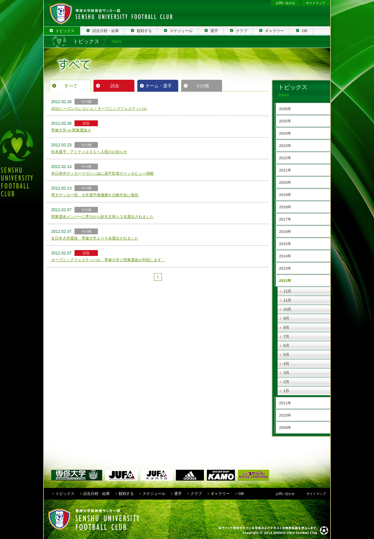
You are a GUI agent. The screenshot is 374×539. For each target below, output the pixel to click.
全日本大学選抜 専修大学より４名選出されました (94, 238)
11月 (287, 300)
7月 (286, 336)
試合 (114, 85)
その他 (202, 85)
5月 (286, 354)
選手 (178, 493)
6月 (286, 345)
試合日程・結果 (96, 493)
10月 (287, 309)
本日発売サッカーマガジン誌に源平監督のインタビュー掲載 (102, 173)
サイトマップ (315, 3)
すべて (70, 85)
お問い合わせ (285, 3)
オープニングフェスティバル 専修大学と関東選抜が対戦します (108, 260)
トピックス (65, 493)
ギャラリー (220, 493)
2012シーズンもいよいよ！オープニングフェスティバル (99, 108)
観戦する (126, 493)
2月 (286, 381)
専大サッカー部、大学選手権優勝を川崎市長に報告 (94, 195)
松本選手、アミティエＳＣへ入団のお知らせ (89, 152)
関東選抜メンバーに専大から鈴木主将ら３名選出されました (102, 216)
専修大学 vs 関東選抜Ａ (71, 130)
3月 (286, 372)
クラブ (196, 493)
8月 (286, 327)
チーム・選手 (159, 85)
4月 (286, 363)
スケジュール (154, 493)
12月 (287, 291)
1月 (286, 391)
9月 (286, 318)
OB (241, 493)
